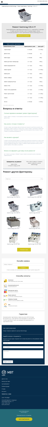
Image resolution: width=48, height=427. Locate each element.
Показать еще (24, 249)
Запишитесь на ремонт (14, 161)
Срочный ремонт (5, 384)
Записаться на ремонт (23, 35)
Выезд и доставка (6, 381)
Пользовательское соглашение (24, 415)
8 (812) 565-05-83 (5, 404)
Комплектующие (5, 386)
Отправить (23, 267)
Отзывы (3, 389)
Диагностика (5, 379)
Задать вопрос (8, 362)
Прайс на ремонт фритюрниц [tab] (13, 44)
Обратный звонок (24, 419)
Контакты (4, 391)
